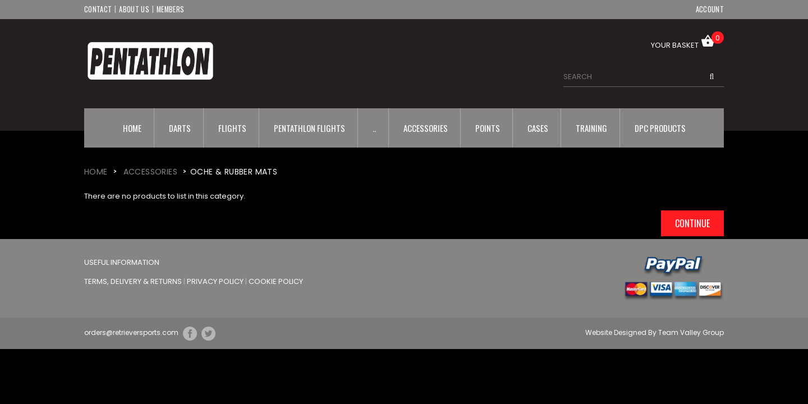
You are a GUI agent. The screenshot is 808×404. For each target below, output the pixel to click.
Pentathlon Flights (309, 127)
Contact (98, 9)
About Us (134, 9)
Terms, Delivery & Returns (133, 281)
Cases (537, 127)
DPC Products (660, 127)
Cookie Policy (276, 281)
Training (591, 127)
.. (374, 127)
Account (710, 9)
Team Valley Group (691, 332)
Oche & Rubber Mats (233, 171)
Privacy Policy (216, 281)
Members (171, 9)
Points (487, 127)
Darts (180, 127)
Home (132, 127)
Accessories (425, 127)
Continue (692, 222)
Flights (232, 127)
